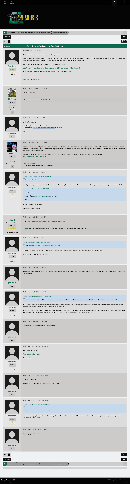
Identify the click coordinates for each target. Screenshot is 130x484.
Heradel (12, 220)
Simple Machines (124, 479)
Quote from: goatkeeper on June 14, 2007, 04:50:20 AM (37, 296)
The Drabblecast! (45, 99)
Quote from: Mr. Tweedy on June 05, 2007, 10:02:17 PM (37, 176)
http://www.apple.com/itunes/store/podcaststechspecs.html (46, 221)
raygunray (12, 153)
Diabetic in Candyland (30, 163)
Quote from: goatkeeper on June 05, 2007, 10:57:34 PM (37, 188)
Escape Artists (5, 479)
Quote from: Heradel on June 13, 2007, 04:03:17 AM (37, 242)
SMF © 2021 (117, 479)
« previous (7, 36)
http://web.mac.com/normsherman (44, 127)
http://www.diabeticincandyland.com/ (34, 156)
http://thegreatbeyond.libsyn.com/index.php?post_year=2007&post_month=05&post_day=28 (51, 68)
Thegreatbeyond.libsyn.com (31, 354)
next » (124, 36)
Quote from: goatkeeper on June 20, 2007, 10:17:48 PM (37, 404)
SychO (127, 481)
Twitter (26, 228)
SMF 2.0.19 (110, 479)
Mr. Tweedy (12, 99)
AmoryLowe (12, 66)
